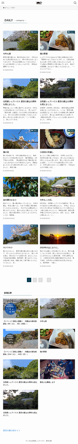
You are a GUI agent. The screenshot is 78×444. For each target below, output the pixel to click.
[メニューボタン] (3, 3)
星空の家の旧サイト (11, 430)
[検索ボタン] (75, 3)
